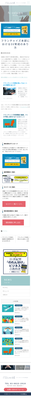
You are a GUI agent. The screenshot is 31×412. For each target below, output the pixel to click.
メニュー (28, 2)
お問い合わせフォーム (15, 389)
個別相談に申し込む (13, 222)
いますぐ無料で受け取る (11, 34)
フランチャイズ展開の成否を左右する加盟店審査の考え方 (22, 341)
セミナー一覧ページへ (14, 204)
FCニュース (6, 291)
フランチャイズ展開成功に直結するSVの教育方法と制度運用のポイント (22, 331)
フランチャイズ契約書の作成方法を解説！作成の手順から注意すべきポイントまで (22, 309)
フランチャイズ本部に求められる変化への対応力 (23, 239)
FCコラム (4, 231)
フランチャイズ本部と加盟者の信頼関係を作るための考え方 (8, 239)
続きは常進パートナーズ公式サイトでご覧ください (14, 77)
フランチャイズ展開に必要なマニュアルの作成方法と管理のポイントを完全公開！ (22, 320)
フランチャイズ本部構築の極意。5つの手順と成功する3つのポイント (22, 351)
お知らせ (5, 294)
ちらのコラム (24, 107)
